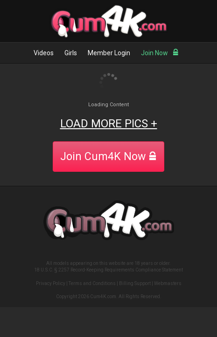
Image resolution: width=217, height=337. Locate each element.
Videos (44, 53)
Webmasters (168, 283)
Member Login (109, 53)
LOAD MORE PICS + (108, 123)
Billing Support (135, 283)
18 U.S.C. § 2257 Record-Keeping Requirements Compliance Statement (108, 269)
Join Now (160, 53)
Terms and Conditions (92, 283)
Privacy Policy (50, 283)
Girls (70, 53)
